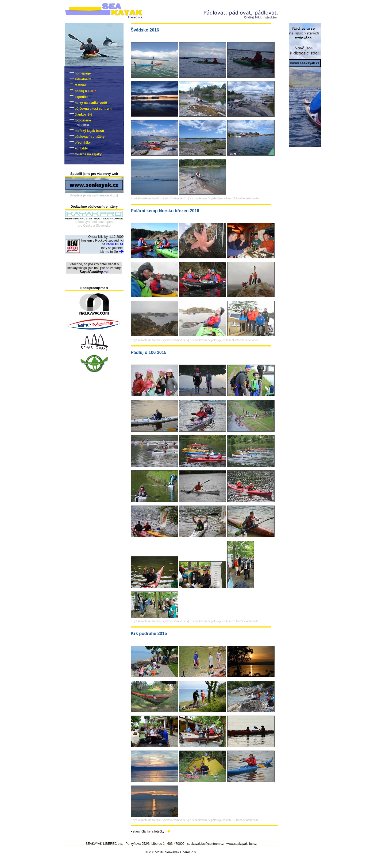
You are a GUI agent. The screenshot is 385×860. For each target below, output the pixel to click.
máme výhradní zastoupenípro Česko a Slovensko (94, 223)
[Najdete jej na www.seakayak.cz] (94, 195)
